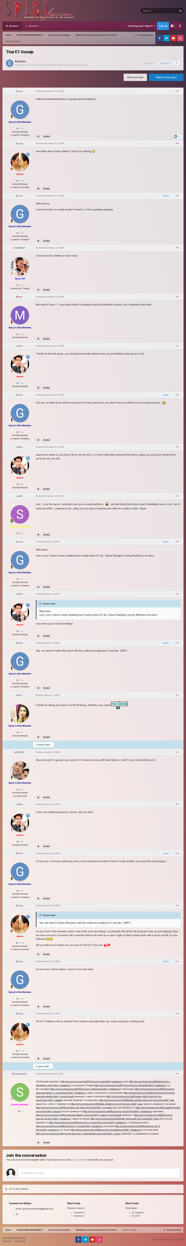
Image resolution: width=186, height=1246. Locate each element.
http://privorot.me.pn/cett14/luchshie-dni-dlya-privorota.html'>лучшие (74, 1107)
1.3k (20, 732)
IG (17, 1214)
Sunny (19, 143)
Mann (19, 296)
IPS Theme (7, 1238)
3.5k (20, 789)
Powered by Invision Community (168, 1239)
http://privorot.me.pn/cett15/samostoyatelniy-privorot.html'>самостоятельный (78, 1115)
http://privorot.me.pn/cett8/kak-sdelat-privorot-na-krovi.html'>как (106, 1103)
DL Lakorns (138, 1212)
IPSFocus (21, 1238)
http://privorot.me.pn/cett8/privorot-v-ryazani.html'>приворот (70, 1126)
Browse (13, 26)
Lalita (19, 345)
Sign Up (163, 26)
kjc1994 (19, 752)
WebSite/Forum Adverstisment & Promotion (63, 65)
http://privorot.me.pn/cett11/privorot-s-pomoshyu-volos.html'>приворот (88, 1122)
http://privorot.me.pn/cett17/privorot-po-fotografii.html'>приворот (130, 1085)
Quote (46, 136)
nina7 (19, 695)
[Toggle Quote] (40, 603)
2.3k (20, 334)
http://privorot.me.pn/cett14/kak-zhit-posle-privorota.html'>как (124, 1118)
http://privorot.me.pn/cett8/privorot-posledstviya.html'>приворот (106, 1129)
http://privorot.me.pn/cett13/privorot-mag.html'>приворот (92, 1081)
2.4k (20, 128)
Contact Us (19, 1241)
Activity (33, 26)
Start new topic (135, 77)
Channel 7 (79, 1215)
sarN (19, 496)
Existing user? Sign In (141, 26)
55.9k (20, 180)
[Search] (150, 11)
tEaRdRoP (19, 247)
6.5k (20, 285)
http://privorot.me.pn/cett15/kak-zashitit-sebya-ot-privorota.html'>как (136, 1100)
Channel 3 (79, 1212)
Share (148, 63)
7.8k (20, 383)
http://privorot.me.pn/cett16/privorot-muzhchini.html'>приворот (117, 1111)
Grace (22, 61)
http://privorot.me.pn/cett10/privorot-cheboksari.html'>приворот (85, 1089)
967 (20, 533)
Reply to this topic (166, 77)
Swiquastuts (19, 1073)
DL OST (136, 1215)
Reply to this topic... (33, 1173)
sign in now (78, 1159)
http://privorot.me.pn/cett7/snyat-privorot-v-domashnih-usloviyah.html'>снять (78, 1133)
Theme (6, 1241)
